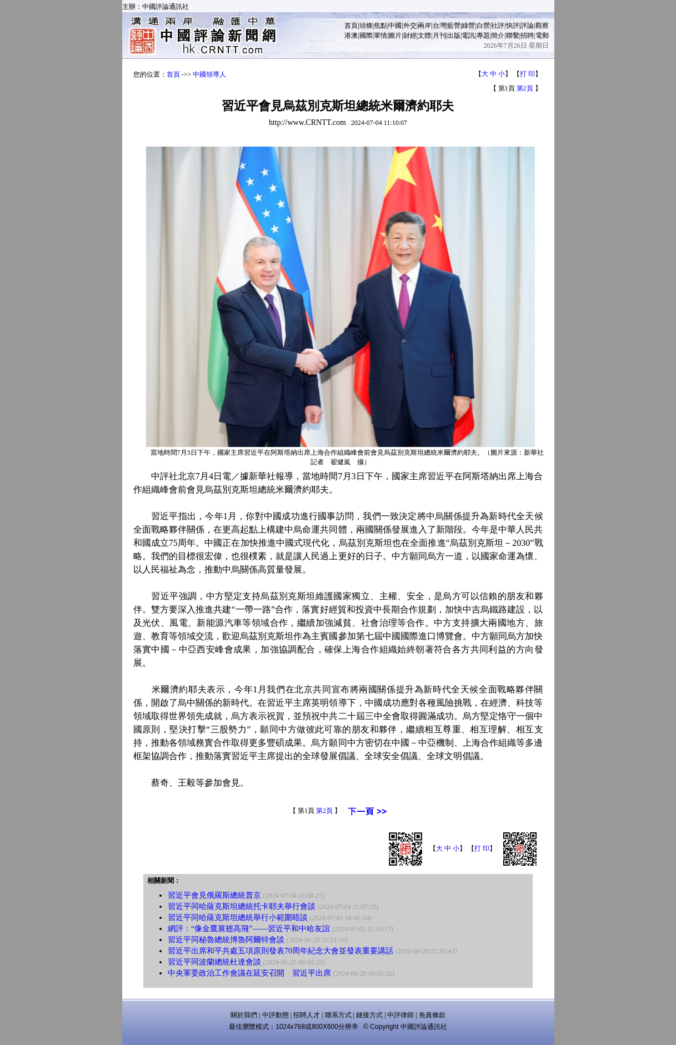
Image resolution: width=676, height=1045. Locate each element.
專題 (483, 35)
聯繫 (512, 35)
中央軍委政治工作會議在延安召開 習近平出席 (249, 973)
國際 (366, 35)
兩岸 (424, 25)
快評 (512, 25)
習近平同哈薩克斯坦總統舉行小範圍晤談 (238, 917)
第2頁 (525, 88)
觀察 (542, 25)
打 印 (527, 74)
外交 (410, 25)
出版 (453, 35)
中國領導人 (209, 74)
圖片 (395, 35)
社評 (497, 25)
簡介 (497, 35)
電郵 (542, 35)
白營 (483, 25)
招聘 (527, 35)
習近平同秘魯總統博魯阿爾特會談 (226, 940)
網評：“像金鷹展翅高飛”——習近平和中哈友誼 (249, 929)
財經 (410, 35)
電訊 (468, 35)
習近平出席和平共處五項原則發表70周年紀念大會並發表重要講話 (280, 951)
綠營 (468, 25)
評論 (527, 25)
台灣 (439, 25)
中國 (395, 25)
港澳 (351, 35)
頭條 (366, 25)
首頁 (351, 25)
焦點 (380, 25)
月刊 (439, 35)
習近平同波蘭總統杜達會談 (214, 962)
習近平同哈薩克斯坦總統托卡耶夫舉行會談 (242, 906)
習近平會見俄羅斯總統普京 (214, 895)
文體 (424, 35)
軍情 (380, 35)
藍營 (453, 25)
